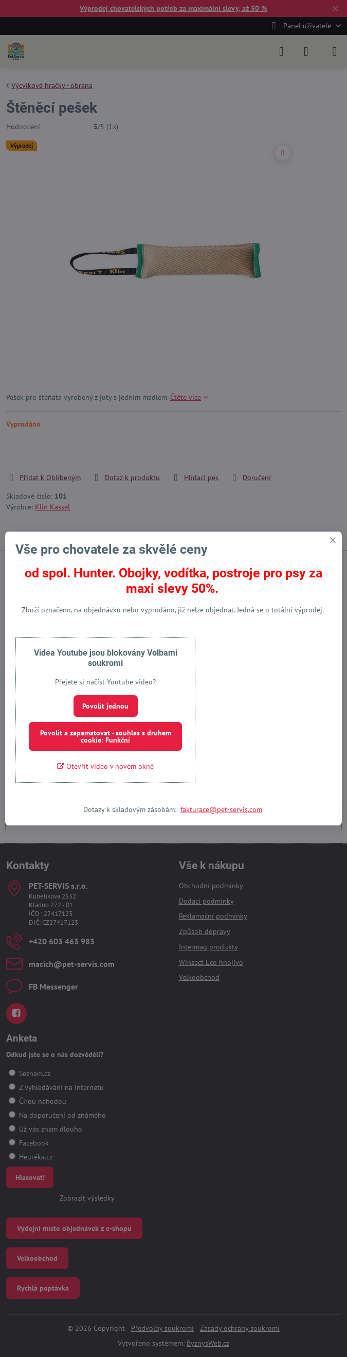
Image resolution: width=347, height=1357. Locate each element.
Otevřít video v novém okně (105, 766)
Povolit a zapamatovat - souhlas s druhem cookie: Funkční (105, 736)
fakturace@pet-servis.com (221, 809)
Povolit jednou (105, 706)
